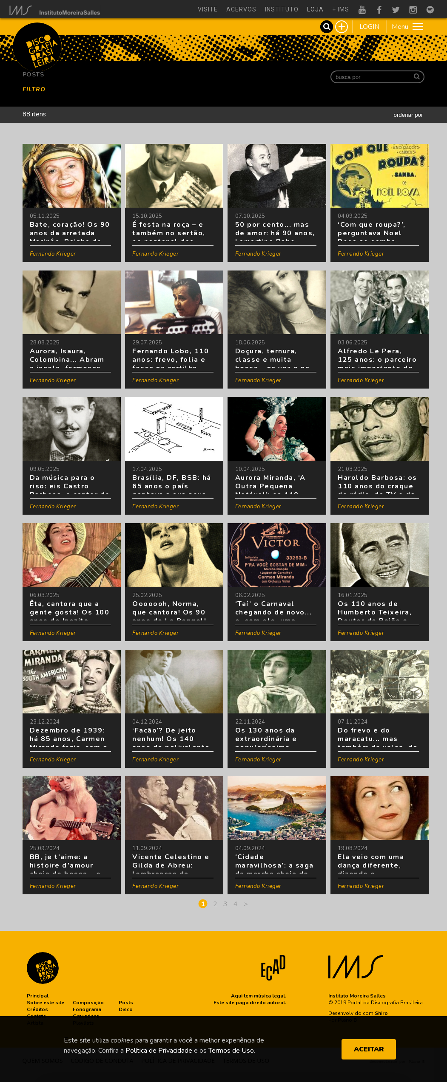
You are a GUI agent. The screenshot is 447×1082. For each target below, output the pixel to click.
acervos (241, 9)
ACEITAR (369, 1049)
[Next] (246, 904)
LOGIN (369, 26)
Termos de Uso (231, 1050)
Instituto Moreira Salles (357, 995)
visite (208, 9)
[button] (37, 995)
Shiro (381, 1013)
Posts (33, 74)
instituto (282, 9)
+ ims (340, 9)
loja (315, 9)
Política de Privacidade (158, 1050)
